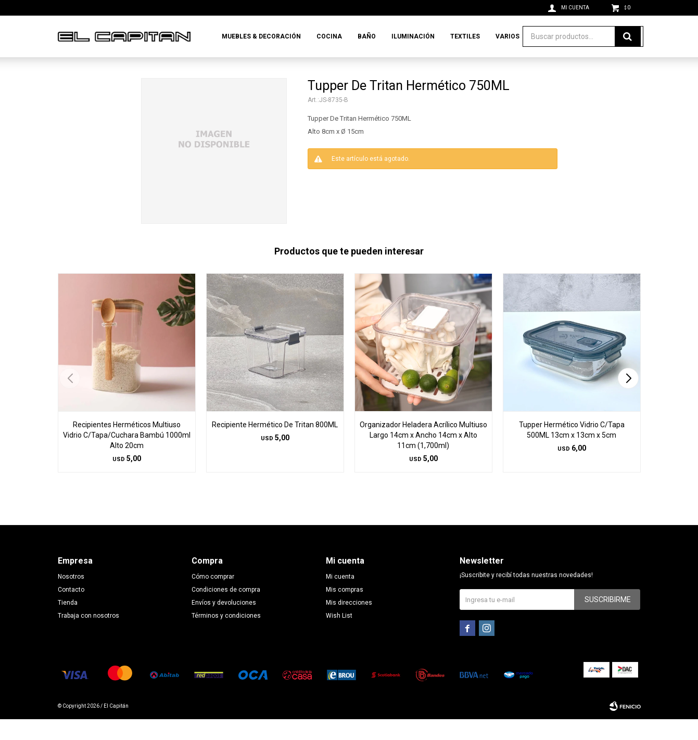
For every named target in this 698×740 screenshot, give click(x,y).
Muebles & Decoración (261, 36)
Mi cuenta (340, 597)
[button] (628, 399)
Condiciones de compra (226, 610)
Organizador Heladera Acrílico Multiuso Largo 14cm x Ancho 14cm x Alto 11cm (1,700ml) (423, 455)
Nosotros (71, 597)
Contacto (71, 610)
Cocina (329, 36)
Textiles (465, 36)
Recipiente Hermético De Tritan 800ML (275, 445)
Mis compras (344, 610)
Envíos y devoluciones (224, 623)
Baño (367, 36)
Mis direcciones (349, 623)
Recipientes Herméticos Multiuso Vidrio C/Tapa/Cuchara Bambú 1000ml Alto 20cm (127, 455)
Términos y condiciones (226, 636)
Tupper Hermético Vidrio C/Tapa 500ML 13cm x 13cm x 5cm (572, 450)
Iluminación (413, 36)
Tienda (68, 623)
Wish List (339, 636)
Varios (507, 36)
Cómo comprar (213, 597)
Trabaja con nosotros (88, 636)
